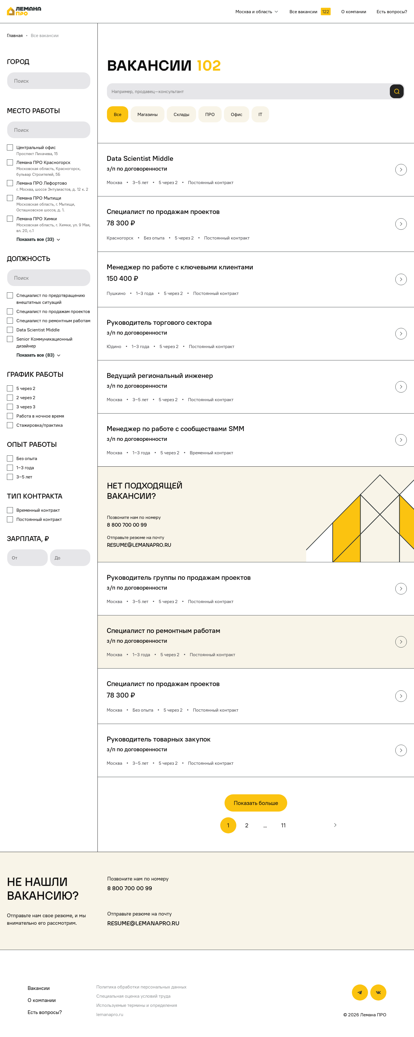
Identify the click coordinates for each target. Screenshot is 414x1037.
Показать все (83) (38, 355)
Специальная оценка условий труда (133, 996)
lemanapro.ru (109, 1014)
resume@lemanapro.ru (139, 545)
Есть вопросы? (45, 1012)
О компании (42, 1000)
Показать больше (256, 803)
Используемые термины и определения (136, 1005)
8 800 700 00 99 (127, 525)
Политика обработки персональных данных (141, 987)
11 (283, 825)
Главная (15, 35)
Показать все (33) (38, 239)
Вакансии (39, 988)
